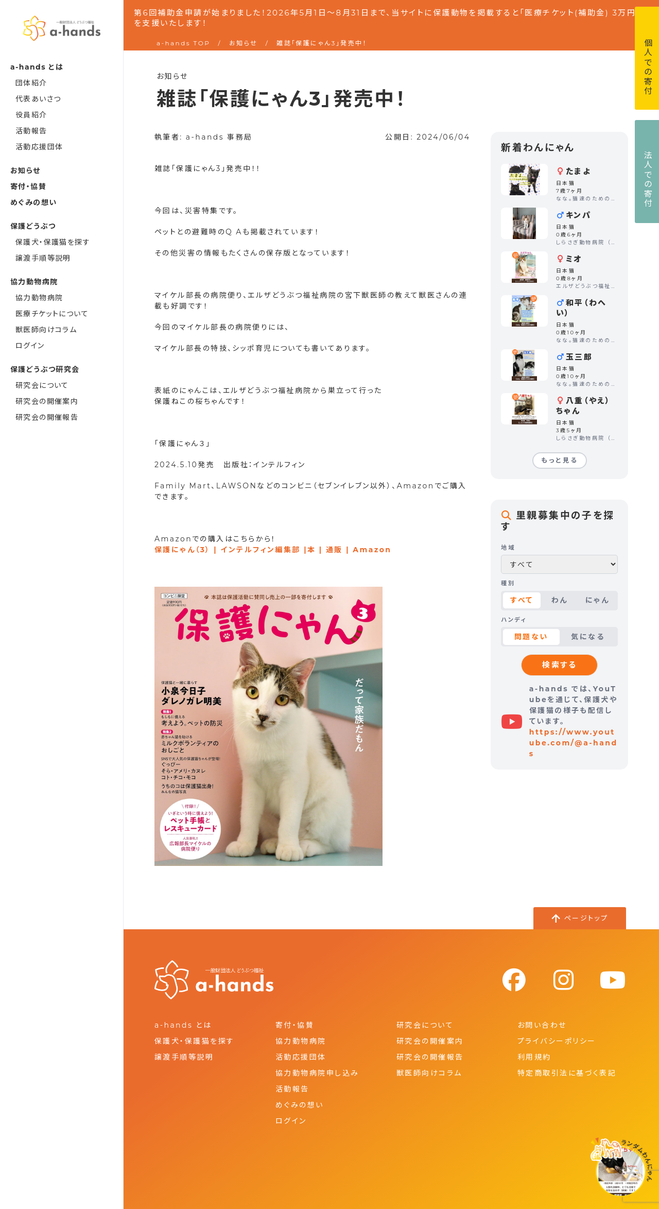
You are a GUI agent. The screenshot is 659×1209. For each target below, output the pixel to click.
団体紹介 (31, 83)
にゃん (597, 600)
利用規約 (534, 1057)
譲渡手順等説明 (43, 258)
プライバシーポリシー (556, 1041)
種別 (508, 583)
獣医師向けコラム (46, 329)
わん (559, 600)
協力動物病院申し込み (317, 1073)
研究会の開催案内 (46, 401)
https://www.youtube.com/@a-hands (573, 742)
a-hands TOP (183, 43)
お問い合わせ (542, 1025)
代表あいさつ (38, 99)
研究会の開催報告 (46, 417)
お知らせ (25, 170)
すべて (521, 600)
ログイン (30, 345)
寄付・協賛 (28, 186)
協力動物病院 (39, 297)
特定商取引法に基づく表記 (566, 1073)
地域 (508, 547)
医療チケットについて (52, 313)
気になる (587, 636)
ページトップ (586, 918)
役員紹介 (31, 115)
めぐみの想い (33, 202)
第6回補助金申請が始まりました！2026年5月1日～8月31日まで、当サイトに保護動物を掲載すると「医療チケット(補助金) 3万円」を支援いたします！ (387, 18)
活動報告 (31, 130)
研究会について (42, 385)
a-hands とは (183, 1025)
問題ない (531, 636)
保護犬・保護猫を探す (52, 242)
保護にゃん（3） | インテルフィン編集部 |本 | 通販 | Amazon (272, 549)
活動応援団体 (39, 146)
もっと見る (559, 460)
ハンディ (514, 619)
